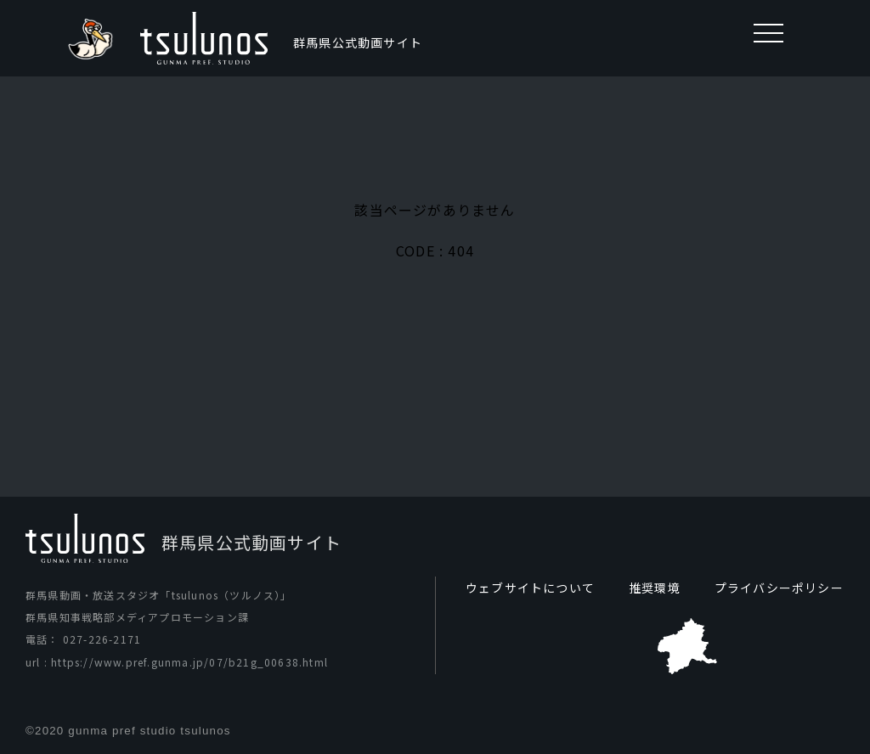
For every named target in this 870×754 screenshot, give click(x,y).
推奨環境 (655, 587)
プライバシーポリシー (779, 587)
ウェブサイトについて (530, 587)
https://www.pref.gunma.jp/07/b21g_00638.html (189, 662)
